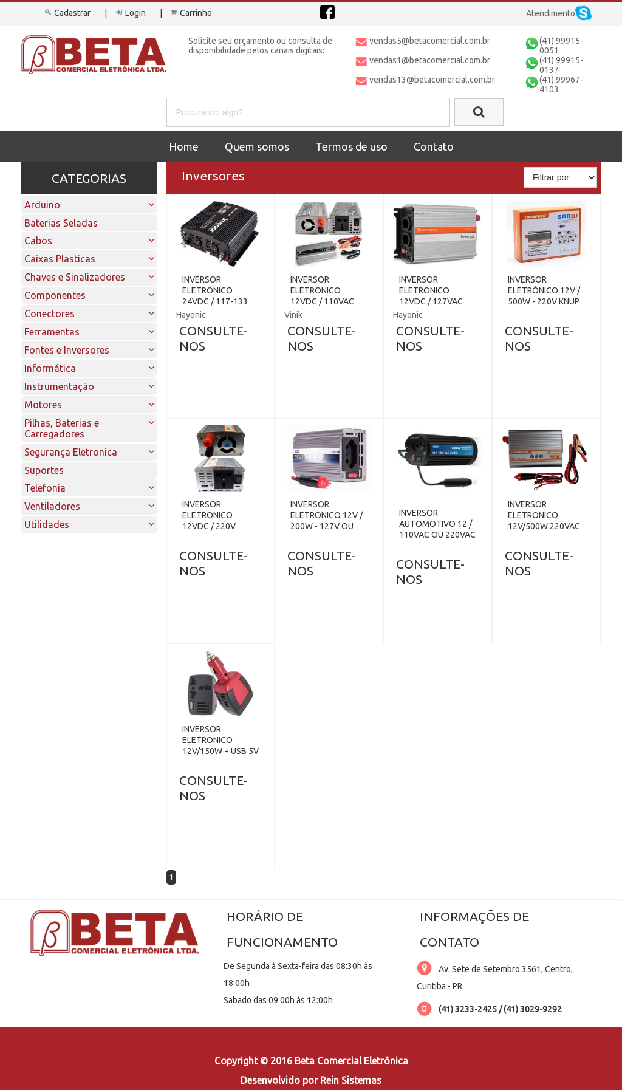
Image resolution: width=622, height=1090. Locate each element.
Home (184, 146)
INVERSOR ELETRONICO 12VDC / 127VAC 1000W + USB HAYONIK (431, 301)
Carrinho (190, 13)
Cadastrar (67, 13)
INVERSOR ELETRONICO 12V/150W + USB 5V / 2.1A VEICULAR (220, 745)
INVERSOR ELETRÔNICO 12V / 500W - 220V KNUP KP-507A (544, 296)
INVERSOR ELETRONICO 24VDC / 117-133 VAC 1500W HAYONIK (215, 301)
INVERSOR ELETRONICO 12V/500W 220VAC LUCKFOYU (544, 520)
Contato (434, 146)
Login (129, 13)
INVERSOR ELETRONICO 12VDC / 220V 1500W (209, 520)
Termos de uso (351, 146)
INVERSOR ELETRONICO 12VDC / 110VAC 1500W (322, 296)
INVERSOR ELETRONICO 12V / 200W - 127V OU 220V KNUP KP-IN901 (326, 526)
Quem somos (257, 146)
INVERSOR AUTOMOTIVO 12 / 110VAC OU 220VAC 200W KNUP (437, 529)
